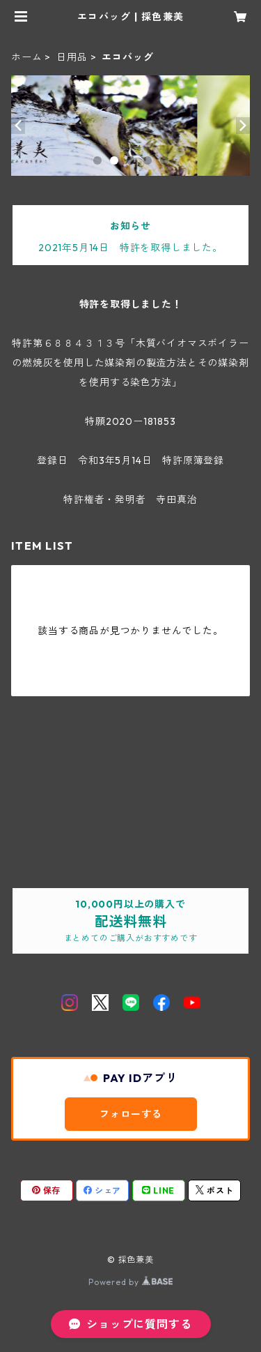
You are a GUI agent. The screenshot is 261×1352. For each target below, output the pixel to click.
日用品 (71, 57)
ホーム (26, 57)
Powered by (130, 1282)
